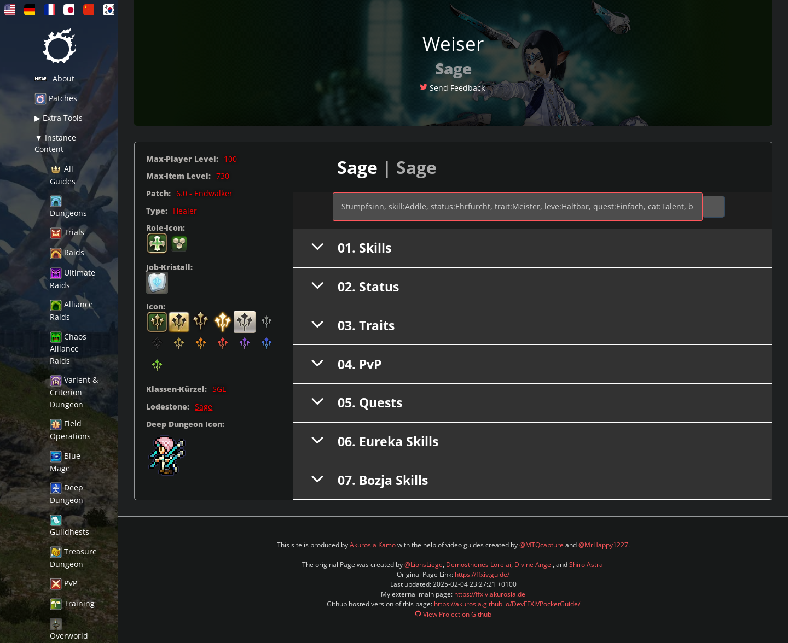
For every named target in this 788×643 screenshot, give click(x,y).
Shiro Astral (587, 564)
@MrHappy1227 (603, 545)
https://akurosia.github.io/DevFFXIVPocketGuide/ (507, 604)
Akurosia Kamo (373, 545)
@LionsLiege (423, 564)
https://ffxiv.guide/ (482, 574)
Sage (203, 406)
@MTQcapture (541, 545)
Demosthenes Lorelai (478, 564)
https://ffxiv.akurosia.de (489, 594)
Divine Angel (533, 564)
